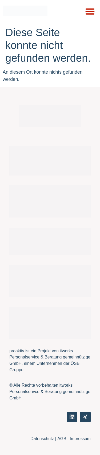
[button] (90, 11)
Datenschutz (42, 438)
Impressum (80, 438)
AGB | (63, 438)
